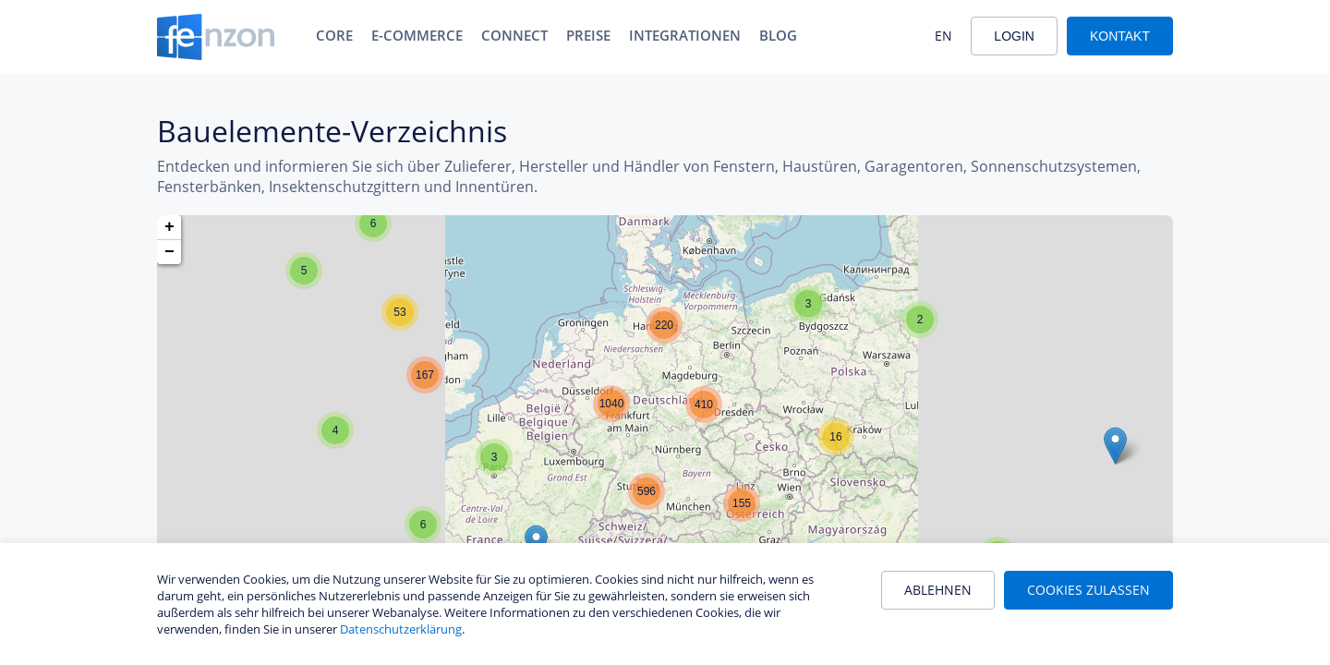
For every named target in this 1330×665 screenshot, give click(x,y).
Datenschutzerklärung (401, 629)
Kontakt (1120, 36)
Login (1014, 36)
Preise (588, 35)
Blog (778, 35)
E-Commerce (417, 35)
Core (334, 35)
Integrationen (685, 35)
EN (943, 35)
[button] (373, 223)
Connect (514, 35)
